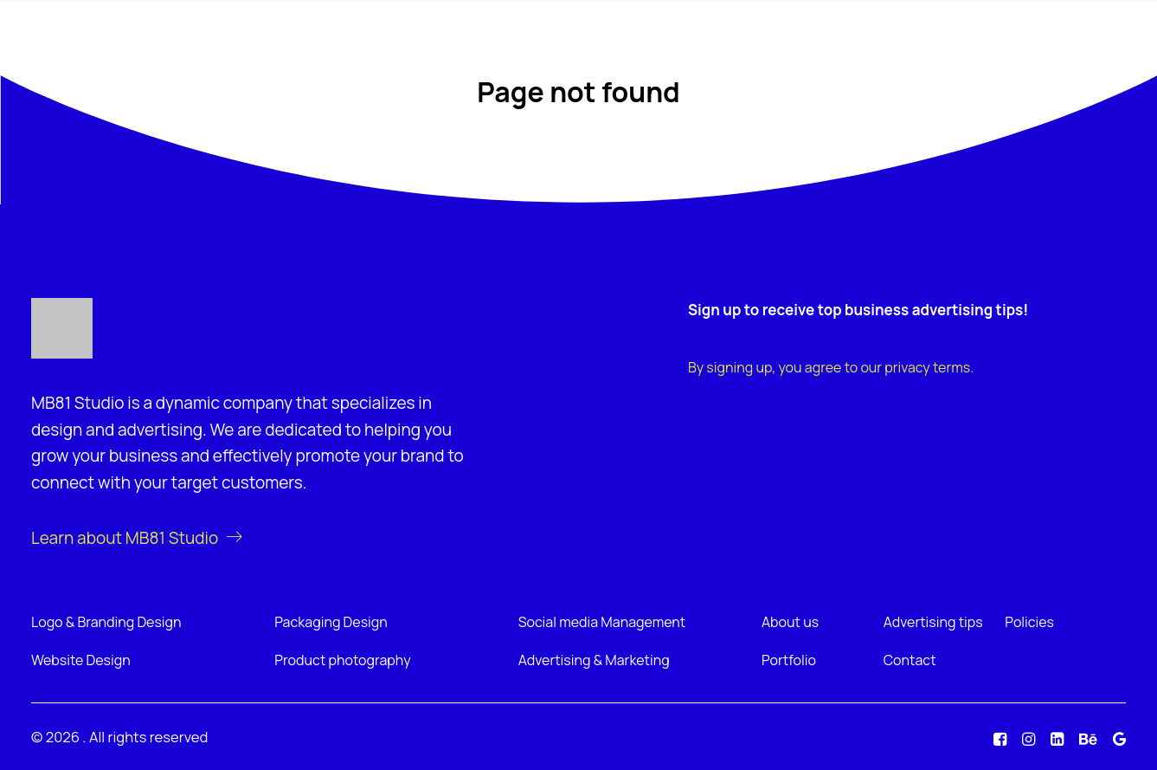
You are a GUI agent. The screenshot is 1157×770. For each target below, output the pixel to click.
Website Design (81, 660)
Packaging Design (330, 621)
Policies (1029, 621)
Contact (910, 660)
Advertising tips (933, 621)
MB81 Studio (77, 402)
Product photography (342, 660)
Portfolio (789, 660)
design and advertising (116, 429)
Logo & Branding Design (106, 621)
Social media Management (602, 621)
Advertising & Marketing (594, 660)
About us (790, 621)
